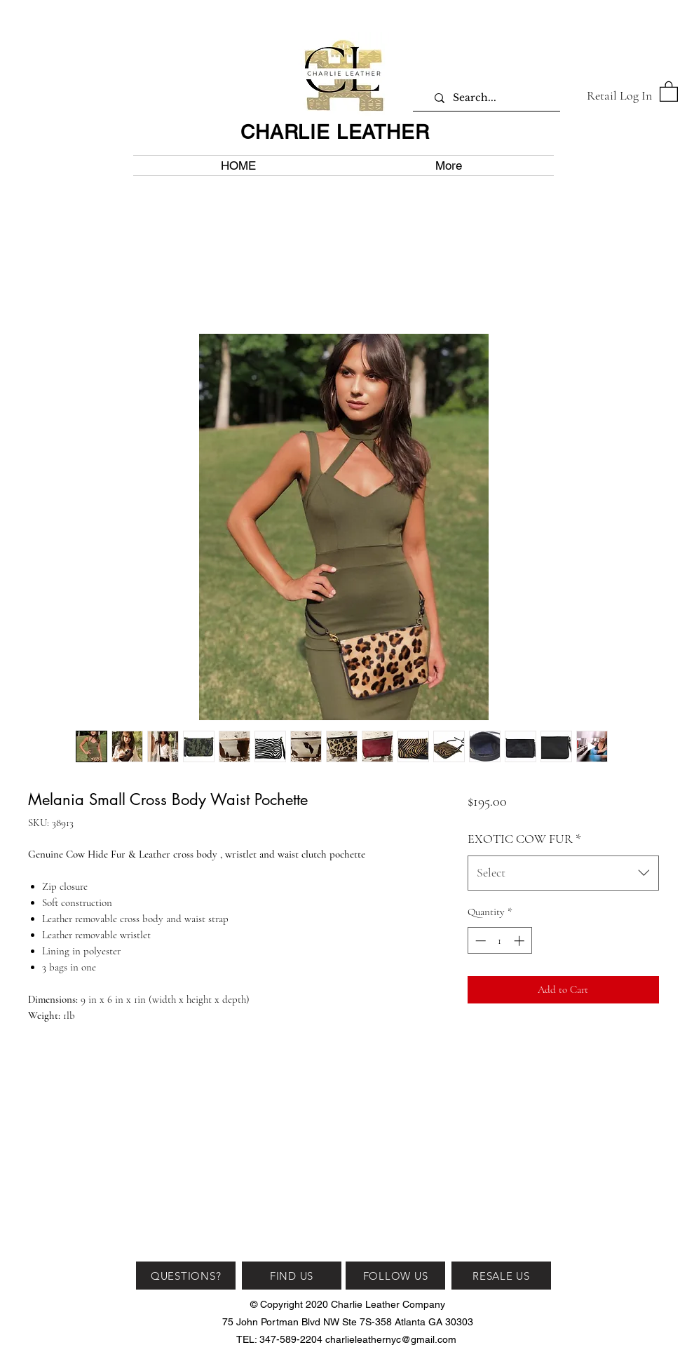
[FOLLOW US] (395, 1276)
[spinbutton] (499, 941)
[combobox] (563, 873)
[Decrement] (479, 941)
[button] (669, 91)
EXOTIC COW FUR (524, 838)
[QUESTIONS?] (186, 1276)
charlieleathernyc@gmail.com (390, 1339)
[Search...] (492, 98)
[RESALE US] (501, 1276)
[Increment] (520, 941)
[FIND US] (291, 1276)
